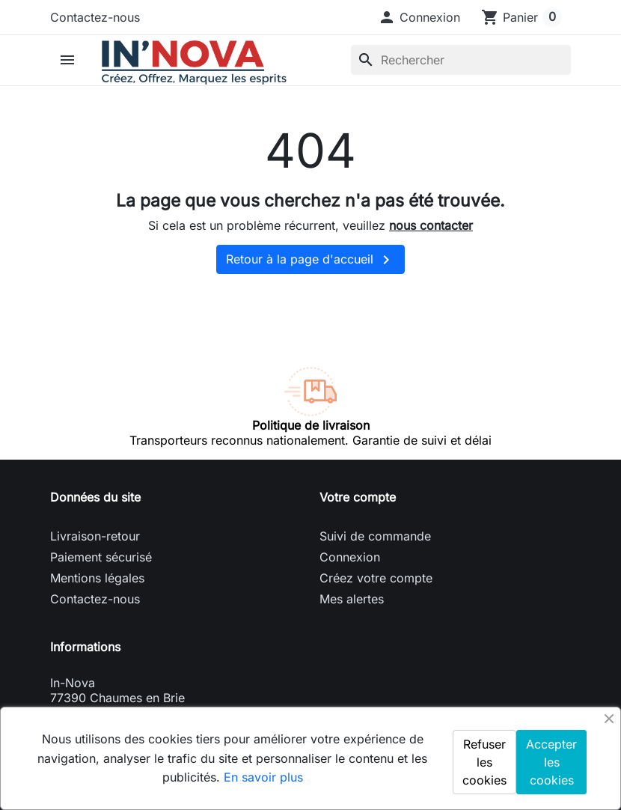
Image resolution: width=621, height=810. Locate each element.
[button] (419, 17)
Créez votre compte (375, 577)
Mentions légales (97, 577)
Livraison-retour (95, 536)
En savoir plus (263, 777)
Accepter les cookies (551, 762)
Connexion (349, 556)
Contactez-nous (95, 17)
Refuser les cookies (484, 762)
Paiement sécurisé (101, 556)
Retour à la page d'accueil (310, 260)
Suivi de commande (375, 536)
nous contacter (431, 225)
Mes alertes (351, 598)
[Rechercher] (461, 60)
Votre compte (357, 497)
